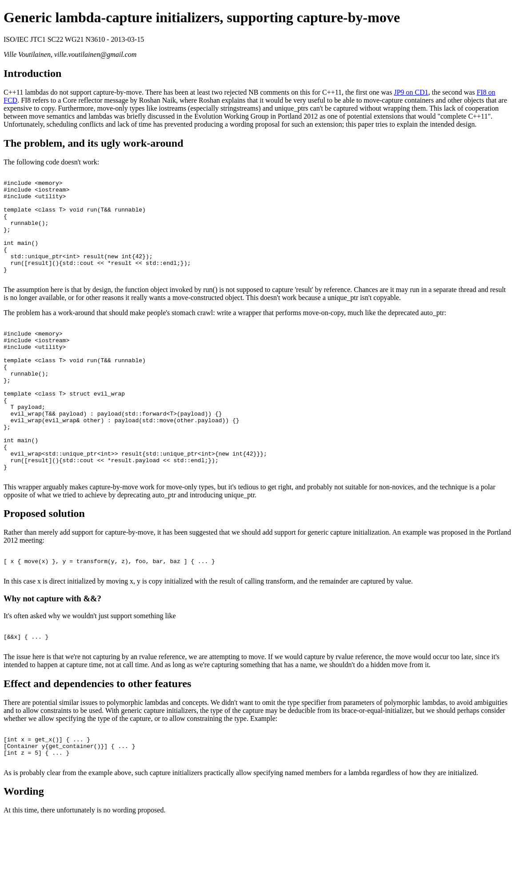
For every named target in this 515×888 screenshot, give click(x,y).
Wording (24, 858)
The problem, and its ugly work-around (94, 143)
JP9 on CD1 (411, 92)
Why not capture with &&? (52, 654)
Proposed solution (44, 565)
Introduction (32, 73)
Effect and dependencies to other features (97, 743)
